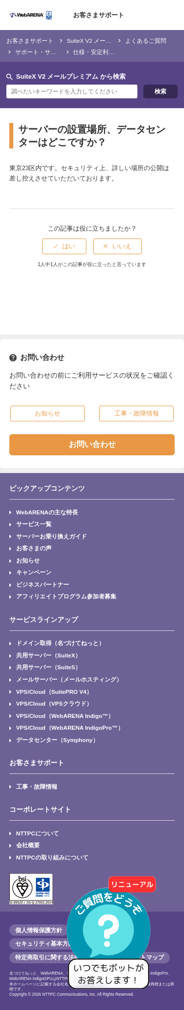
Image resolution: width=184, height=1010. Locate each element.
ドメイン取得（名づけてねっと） (60, 643)
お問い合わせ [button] (92, 444)
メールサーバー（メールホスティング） (69, 679)
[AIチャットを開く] (112, 937)
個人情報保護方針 (38, 930)
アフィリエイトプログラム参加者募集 (66, 596)
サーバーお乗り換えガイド (51, 536)
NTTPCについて (37, 833)
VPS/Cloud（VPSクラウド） (54, 703)
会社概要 (28, 845)
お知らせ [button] (47, 413)
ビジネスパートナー (42, 584)
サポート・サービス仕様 (47, 52)
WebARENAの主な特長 (47, 512)
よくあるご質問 (145, 40)
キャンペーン (34, 572)
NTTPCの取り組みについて (52, 857)
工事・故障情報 (36, 786)
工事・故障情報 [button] (136, 413)
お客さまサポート (98, 15)
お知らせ (28, 560)
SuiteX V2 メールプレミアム (104, 40)
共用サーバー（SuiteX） (48, 655)
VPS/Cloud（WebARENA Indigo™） (65, 716)
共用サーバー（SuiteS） (48, 667)
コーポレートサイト (40, 809)
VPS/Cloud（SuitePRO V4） (54, 691)
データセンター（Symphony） (57, 740)
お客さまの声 (34, 548)
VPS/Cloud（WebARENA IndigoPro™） (70, 727)
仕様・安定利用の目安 (102, 52)
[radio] (64, 246)
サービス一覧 (34, 524)
